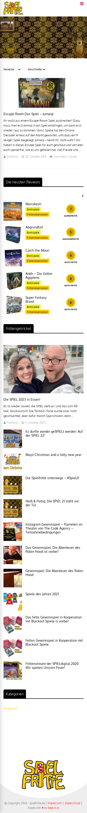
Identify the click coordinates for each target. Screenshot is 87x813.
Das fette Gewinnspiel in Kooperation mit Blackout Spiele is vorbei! (54, 619)
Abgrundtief (34, 227)
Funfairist (12, 156)
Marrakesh (33, 204)
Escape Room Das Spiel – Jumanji (28, 114)
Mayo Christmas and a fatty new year (53, 455)
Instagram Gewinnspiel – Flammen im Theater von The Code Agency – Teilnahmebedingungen (54, 528)
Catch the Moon (37, 250)
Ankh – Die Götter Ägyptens (39, 276)
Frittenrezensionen (37, 214)
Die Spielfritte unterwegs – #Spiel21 (52, 478)
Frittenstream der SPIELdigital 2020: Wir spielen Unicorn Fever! (52, 666)
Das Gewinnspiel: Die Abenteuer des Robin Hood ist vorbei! (53, 549)
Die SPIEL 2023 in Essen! (21, 399)
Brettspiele (33, 209)
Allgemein (10, 708)
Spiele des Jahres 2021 (42, 594)
